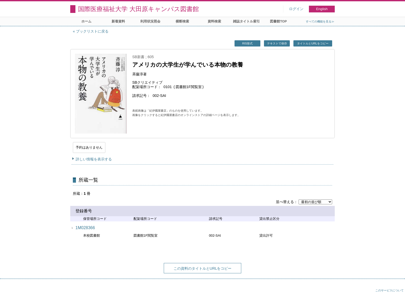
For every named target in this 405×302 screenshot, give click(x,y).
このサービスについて (389, 290)
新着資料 (118, 21)
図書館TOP (278, 21)
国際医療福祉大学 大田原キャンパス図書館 (138, 8)
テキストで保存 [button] (277, 43)
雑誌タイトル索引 (246, 21)
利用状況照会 (150, 21)
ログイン (296, 9)
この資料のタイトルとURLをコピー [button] (203, 268)
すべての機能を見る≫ (320, 21)
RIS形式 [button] (247, 43)
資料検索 (214, 21)
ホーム (86, 21)
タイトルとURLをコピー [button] (312, 43)
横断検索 (182, 21)
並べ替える (285, 202)
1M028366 (85, 228)
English (322, 9)
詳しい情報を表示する (94, 159)
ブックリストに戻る (92, 31)
